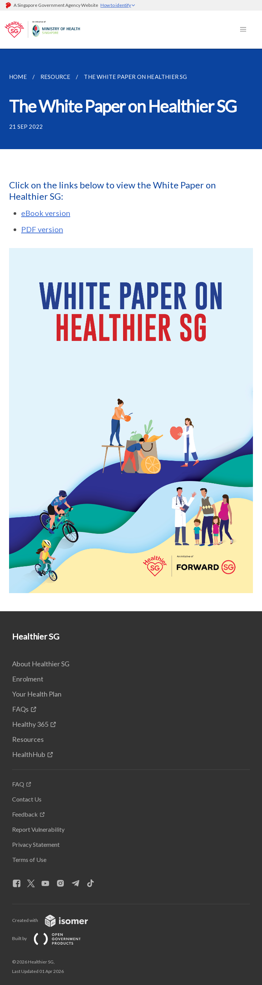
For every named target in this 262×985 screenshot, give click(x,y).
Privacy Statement (36, 844)
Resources (28, 739)
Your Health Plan (37, 694)
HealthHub (28, 754)
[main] (131, 330)
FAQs (20, 709)
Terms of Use (29, 859)
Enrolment (27, 679)
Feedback (25, 814)
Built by (52, 938)
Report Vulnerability (38, 829)
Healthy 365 (30, 724)
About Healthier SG (40, 664)
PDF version (42, 229)
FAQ (18, 784)
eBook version (45, 212)
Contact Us (27, 799)
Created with (56, 920)
